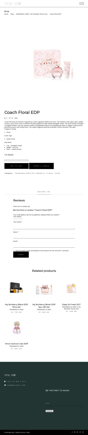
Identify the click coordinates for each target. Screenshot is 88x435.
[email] (65, 403)
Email (15, 241)
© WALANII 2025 (9, 432)
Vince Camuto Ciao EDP (16, 344)
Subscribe (49, 411)
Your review (17, 222)
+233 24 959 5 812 (16, 381)
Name (16, 232)
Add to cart (16, 166)
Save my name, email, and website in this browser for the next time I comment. (42, 251)
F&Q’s (28, 432)
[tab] (44, 193)
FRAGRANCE (20, 14)
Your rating (17, 217)
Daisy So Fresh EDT (71, 304)
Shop (12, 14)
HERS (27, 14)
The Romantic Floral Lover (38, 14)
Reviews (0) (44, 192)
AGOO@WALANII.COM (16, 385)
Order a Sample (42, 166)
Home (6, 14)
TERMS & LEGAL (20, 432)
